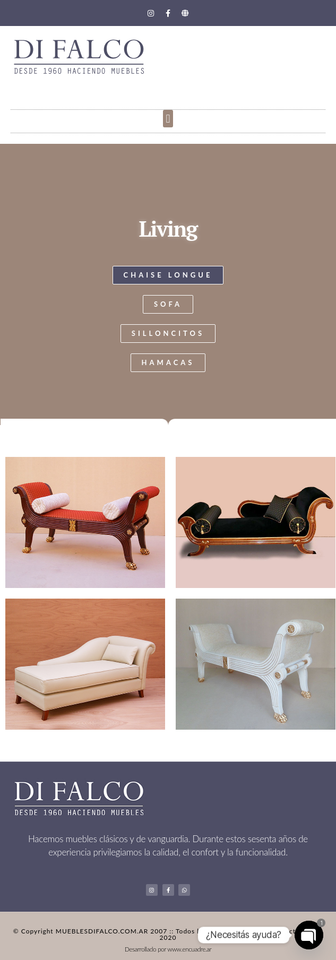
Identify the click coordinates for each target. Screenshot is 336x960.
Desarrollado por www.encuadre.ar (168, 949)
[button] (168, 118)
